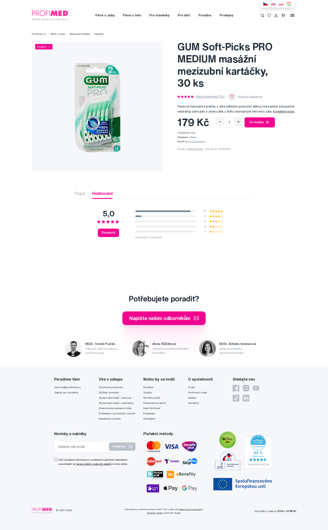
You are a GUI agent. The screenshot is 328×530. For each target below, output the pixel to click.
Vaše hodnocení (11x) (210, 96)
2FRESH (291, 511)
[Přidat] (238, 122)
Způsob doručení (109, 392)
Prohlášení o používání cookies (117, 413)
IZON (280, 511)
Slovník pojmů (151, 397)
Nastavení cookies (109, 418)
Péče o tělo (132, 15)
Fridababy (149, 413)
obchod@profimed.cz (67, 387)
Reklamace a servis (154, 403)
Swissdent (149, 418)
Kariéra (192, 397)
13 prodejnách (196, 141)
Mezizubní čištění (80, 33)
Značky (147, 392)
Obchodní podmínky (111, 387)
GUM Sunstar (195, 149)
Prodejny (226, 15)
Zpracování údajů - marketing (116, 403)
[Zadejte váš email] (82, 446)
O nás (191, 387)
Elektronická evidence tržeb (115, 408)
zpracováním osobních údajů (93, 464)
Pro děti (184, 15)
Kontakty (193, 403)
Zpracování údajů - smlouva (115, 397)
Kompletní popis (284, 111)
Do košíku (260, 122)
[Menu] (292, 15)
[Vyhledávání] (262, 15)
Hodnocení (102, 193)
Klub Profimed (151, 408)
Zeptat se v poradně (66, 392)
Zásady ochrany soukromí (190, 509)
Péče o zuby (104, 15)
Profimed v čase (197, 392)
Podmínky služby (155, 513)
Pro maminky (159, 15)
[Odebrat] (220, 122)
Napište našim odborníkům (164, 318)
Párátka (99, 33)
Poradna (205, 15)
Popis (80, 193)
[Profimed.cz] (50, 15)
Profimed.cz (39, 33)
